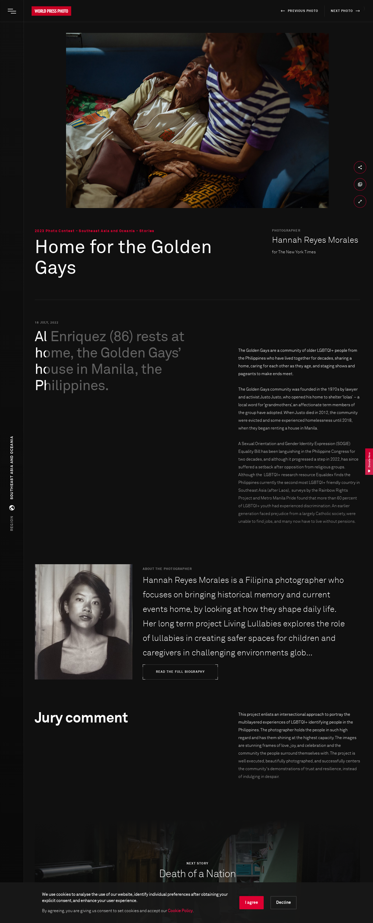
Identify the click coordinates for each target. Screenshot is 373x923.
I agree (251, 902)
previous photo (298, 11)
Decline (283, 902)
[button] (12, 483)
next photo (346, 11)
